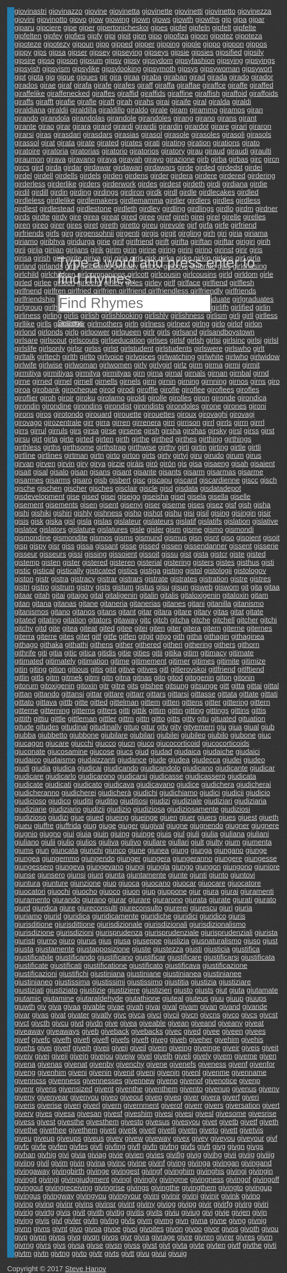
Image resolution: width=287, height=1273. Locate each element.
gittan (23, 694)
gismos (101, 538)
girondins (87, 406)
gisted (256, 554)
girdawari (127, 167)
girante (25, 126)
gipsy (132, 60)
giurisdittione (74, 924)
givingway (58, 1196)
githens (101, 644)
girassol (26, 143)
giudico (59, 801)
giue (77, 817)
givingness (207, 1179)
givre (184, 1237)
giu (221, 727)
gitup (131, 727)
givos (229, 1229)
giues (227, 817)
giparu (24, 27)
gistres (260, 579)
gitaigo (77, 595)
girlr (149, 332)
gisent (108, 505)
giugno (50, 834)
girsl (235, 431)
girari (239, 126)
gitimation (93, 661)
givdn (94, 1023)
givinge (97, 1171)
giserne (174, 505)
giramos (232, 110)
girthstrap (111, 447)
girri (169, 422)
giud (142, 751)
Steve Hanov (85, 1269)
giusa (122, 941)
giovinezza (255, 11)
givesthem (102, 1122)
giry (82, 463)
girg (67, 233)
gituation (252, 719)
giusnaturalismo (216, 941)
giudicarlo (61, 776)
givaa (72, 1006)
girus (253, 455)
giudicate (28, 784)
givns (41, 1229)
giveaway (29, 1031)
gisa (195, 463)
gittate (248, 694)
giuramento (32, 900)
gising (220, 513)
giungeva (70, 867)
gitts (173, 719)
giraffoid (234, 93)
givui (158, 1253)
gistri (21, 587)
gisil (202, 513)
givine (137, 1163)
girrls (224, 422)
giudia (41, 768)
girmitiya (27, 373)
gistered (94, 562)
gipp (102, 44)
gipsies (202, 52)
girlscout (53, 340)
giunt (95, 875)
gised (90, 496)
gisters (203, 562)
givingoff (266, 1179)
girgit (168, 233)
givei (44, 1048)
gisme (192, 529)
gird (37, 167)
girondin (27, 406)
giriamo (26, 241)
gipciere (48, 27)
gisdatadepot (220, 488)
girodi (126, 389)
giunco (115, 850)
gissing (96, 554)
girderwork (119, 184)
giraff (145, 85)
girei (198, 217)
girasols (259, 134)
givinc (116, 1163)
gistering (177, 562)
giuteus (197, 998)
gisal (40, 472)
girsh (151, 431)
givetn (187, 1130)
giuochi (58, 891)
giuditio (106, 801)
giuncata (64, 850)
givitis (135, 1212)
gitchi (268, 620)
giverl (91, 1105)
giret (91, 225)
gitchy (23, 628)
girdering (261, 176)
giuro (67, 941)
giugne (177, 825)
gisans (100, 472)
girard (102, 126)
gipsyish (27, 69)
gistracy (83, 579)
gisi (189, 513)
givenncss (30, 1081)
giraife (181, 102)
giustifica (246, 949)
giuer (187, 817)
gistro (40, 587)
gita (256, 587)
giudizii (94, 809)
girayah (130, 159)
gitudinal (74, 727)
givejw (125, 1056)
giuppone (172, 891)
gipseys (156, 52)
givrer (225, 1237)
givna (198, 1220)
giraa (131, 77)
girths (52, 447)
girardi (123, 126)
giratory (173, 151)
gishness (108, 513)
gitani (196, 603)
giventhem (161, 1089)
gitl (164, 669)
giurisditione (33, 924)
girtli (254, 447)
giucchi (82, 743)
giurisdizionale (119, 924)
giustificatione (105, 965)
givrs (43, 1245)
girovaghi (213, 414)
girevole (172, 225)
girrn (241, 422)
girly (140, 365)
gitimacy (213, 653)
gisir (264, 513)
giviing (24, 1163)
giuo (109, 883)
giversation (242, 1105)
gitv (162, 727)
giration (199, 143)
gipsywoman (220, 69)
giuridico (213, 916)
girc (256, 159)
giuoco (109, 891)
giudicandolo (160, 768)
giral (200, 102)
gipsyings (260, 60)
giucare (57, 743)
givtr (95, 1253)
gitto (158, 719)
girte (67, 439)
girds (22, 217)
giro (273, 381)
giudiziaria (250, 801)
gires (74, 225)
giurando (66, 900)
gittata (227, 694)
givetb (228, 1122)
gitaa (271, 587)
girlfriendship (34, 299)
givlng (109, 1220)
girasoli (233, 134)
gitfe (110, 636)
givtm (23, 1253)
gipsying (230, 60)
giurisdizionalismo (217, 924)
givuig (177, 1253)
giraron (260, 126)
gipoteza (248, 36)
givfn (149, 1146)
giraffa (164, 85)
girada (217, 77)
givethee (53, 1130)
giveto (208, 1130)
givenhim (52, 1072)
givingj (49, 1179)
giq (50, 77)
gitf (96, 636)
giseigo (129, 496)
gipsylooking (121, 69)
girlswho (238, 348)
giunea (158, 850)
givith (95, 1212)
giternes (259, 628)
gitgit (145, 636)
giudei (232, 760)
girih (264, 241)
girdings (105, 192)
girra (103, 422)
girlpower (95, 332)
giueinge (144, 817)
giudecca (206, 760)
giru (196, 455)
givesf (113, 1113)
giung (179, 850)
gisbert (120, 480)
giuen (168, 817)
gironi (257, 406)
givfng (168, 1146)
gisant (122, 472)
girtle (238, 447)
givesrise (262, 1113)
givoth (249, 1229)
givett (229, 1130)
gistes (225, 562)
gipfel (178, 27)
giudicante (231, 768)
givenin (100, 1072)
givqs (110, 1237)
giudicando (121, 768)
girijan (54, 250)
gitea (69, 628)
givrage (163, 1237)
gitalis (169, 595)
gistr (42, 579)
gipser (77, 52)
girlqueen (126, 332)
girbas (238, 159)
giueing (117, 817)
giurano (94, 900)
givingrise (109, 1187)
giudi (21, 768)
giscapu (159, 480)
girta (51, 439)
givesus (157, 1122)
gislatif (186, 521)
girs (75, 431)
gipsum (91, 60)
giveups (69, 1138)
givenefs (182, 1064)
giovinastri (30, 11)
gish (245, 505)
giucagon (28, 743)
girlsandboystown (227, 332)
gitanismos (31, 612)
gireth (109, 225)
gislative (265, 521)
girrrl (257, 422)
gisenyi (131, 505)
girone (211, 406)
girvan (24, 463)
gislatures (112, 529)
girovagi (241, 414)
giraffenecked (68, 93)
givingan (225, 1163)
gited (107, 628)
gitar (145, 612)
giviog (166, 1204)
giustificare (184, 957)
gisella (218, 496)
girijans (77, 250)
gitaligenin (121, 595)
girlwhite (210, 357)
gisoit (271, 538)
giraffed (261, 85)
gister (71, 562)
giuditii (83, 801)
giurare (139, 900)
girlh (51, 307)
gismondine (32, 538)
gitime (119, 661)
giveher (200, 1039)
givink (230, 1196)
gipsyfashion (195, 60)
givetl (147, 1130)
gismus (175, 538)
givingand (256, 1163)
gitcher (247, 620)
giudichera (217, 784)
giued (95, 817)
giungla (158, 867)
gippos (256, 44)
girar (63, 126)
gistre (239, 579)
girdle (188, 192)
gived (192, 1031)
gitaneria (114, 603)
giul (179, 834)
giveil (138, 1048)
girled (23, 283)
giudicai (89, 768)
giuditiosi (134, 801)
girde (185, 167)
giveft (140, 1039)
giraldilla (83, 110)
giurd (22, 908)
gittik (139, 710)
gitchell (223, 620)
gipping (168, 44)
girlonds (50, 332)
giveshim (138, 1113)
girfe (222, 225)
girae (48, 85)
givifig (175, 1155)
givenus (244, 1089)
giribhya (52, 241)
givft (203, 1146)
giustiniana (107, 974)
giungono (237, 867)
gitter (213, 702)
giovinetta (124, 11)
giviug (190, 1212)
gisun (179, 587)
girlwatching (176, 357)
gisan (79, 472)
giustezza (168, 949)
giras (43, 134)
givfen (57, 1146)
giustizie (92, 990)
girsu (22, 439)
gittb (66, 702)
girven (45, 463)
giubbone (84, 735)
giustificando (75, 957)
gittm (126, 719)
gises (196, 505)
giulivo (131, 842)
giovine (96, 11)
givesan (89, 1113)
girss (251, 431)
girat (48, 143)
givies (155, 1155)
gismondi (239, 529)
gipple (191, 44)
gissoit (149, 554)
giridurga (81, 241)
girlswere (208, 348)
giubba (25, 735)
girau (194, 151)
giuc (264, 735)
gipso (45, 60)
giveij (119, 1048)
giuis (164, 834)
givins (84, 1204)
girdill (40, 192)
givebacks (147, 1031)
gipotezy (56, 44)
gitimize (253, 661)
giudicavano (155, 784)
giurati (242, 900)
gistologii (218, 570)
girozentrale (62, 422)
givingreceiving (68, 1187)
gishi (21, 513)
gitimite (228, 661)
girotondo (68, 414)
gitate (254, 612)
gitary (202, 612)
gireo (40, 225)
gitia (55, 653)
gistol (193, 570)
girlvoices (140, 357)
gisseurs (52, 554)
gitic (70, 653)
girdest (170, 184)
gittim (157, 710)
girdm (244, 208)
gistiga (150, 570)
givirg (243, 1204)
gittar (94, 694)
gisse (128, 546)
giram (179, 110)
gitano (60, 612)
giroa (22, 389)
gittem (150, 702)
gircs (21, 167)
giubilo (217, 735)
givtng (60, 1253)
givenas (50, 1064)
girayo (154, 159)
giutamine (58, 998)
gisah (239, 463)
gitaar (23, 595)
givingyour (124, 1196)
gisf (230, 505)
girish (42, 258)
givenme (216, 1072)
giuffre (44, 825)
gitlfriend (222, 669)
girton (131, 455)
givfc (21, 1146)
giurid (52, 916)
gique (66, 77)
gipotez (221, 36)
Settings (70, 323)
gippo (211, 44)
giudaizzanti (97, 760)
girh (209, 233)
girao (46, 126)
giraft (106, 102)
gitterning (55, 710)
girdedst (230, 167)
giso (227, 538)
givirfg (223, 1204)
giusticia (217, 949)
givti (270, 1245)
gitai (58, 595)
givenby (101, 1064)
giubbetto (52, 735)
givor (211, 1229)
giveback (115, 1031)
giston (23, 579)
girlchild (26, 274)
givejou (101, 1056)
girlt (258, 348)
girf (192, 225)
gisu (162, 587)
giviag (97, 1155)
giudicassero (205, 776)
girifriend (139, 241)
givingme (173, 1179)
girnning (213, 381)
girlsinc (234, 340)
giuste (141, 949)
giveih (81, 1048)
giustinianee (222, 974)
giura (211, 891)
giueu (23, 825)
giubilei (168, 735)
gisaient (262, 463)
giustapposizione (103, 949)
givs (59, 1245)
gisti (267, 562)
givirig (23, 1212)
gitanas (65, 603)
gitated (25, 620)
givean (178, 1023)
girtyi (180, 455)
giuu (217, 998)
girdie (258, 184)
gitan (22, 603)
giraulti (260, 151)
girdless (248, 200)
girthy (167, 447)
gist (185, 554)
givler (72, 1220)
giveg (159, 1039)
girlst (110, 348)
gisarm (194, 472)
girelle (231, 217)
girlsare (26, 340)
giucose (102, 751)
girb (203, 159)
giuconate (30, 751)
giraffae (188, 85)
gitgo (163, 636)
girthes (186, 439)
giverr (193, 1105)
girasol (151, 134)
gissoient (123, 554)
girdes (147, 184)
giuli (193, 834)
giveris (24, 1105)
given (268, 1056)
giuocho (84, 891)
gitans (106, 612)
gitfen (127, 636)
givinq (44, 1204)
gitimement (149, 661)
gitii (157, 653)
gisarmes (28, 480)
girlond (25, 332)
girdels (90, 176)
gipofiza (176, 36)
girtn (97, 455)
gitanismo (248, 603)
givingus (27, 1196)
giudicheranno (36, 793)
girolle (157, 398)
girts (149, 455)
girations (226, 143)
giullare (154, 842)
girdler (175, 200)
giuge (107, 825)
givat (58, 1015)
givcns (210, 1015)
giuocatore (244, 883)
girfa (206, 225)
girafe (102, 85)
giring (167, 250)
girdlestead (57, 208)
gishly (83, 513)
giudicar (262, 768)
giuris (236, 916)
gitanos (83, 612)
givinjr (209, 1196)
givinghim (179, 1171)
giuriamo (28, 916)
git (245, 587)
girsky (217, 431)
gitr (104, 686)
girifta (179, 241)
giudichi (145, 793)
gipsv (113, 60)
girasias (126, 134)
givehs (24, 1048)
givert (270, 1105)
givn (181, 1220)
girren (121, 422)
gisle (137, 529)
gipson (67, 60)
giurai (229, 891)
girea (91, 217)
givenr (24, 1089)
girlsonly (52, 348)
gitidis (106, 653)
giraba (152, 77)
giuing (119, 834)
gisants (170, 472)
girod (107, 389)
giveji (59, 1056)
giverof (171, 1105)
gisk (37, 521)
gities (141, 653)
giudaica (187, 751)
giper (87, 27)
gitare (183, 612)
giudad (161, 751)
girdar (72, 167)
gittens (192, 702)
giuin (100, 834)
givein (157, 1048)
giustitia (176, 982)
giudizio (119, 809)
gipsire (24, 60)
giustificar (150, 957)
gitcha (179, 620)
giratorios (144, 151)
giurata (196, 900)
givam (188, 1006)
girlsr (74, 348)
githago (26, 644)
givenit (124, 1072)
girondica (252, 398)
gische (24, 488)
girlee (42, 283)
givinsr (105, 1204)
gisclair (126, 488)
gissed (149, 546)
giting (38, 669)
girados (26, 85)
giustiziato (62, 990)
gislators (52, 529)
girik (97, 250)
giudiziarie (30, 809)
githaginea (247, 636)
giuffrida (68, 825)
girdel (23, 176)
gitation (74, 620)
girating (173, 143)
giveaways (63, 1031)
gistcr (219, 554)
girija (35, 250)
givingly (145, 1179)
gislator (25, 529)
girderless (30, 184)
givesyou (186, 1122)
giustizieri (157, 990)
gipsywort (257, 69)
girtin (199, 447)
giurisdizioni (75, 932)
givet (209, 1122)
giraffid (128, 93)
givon (174, 1229)
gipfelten (28, 36)
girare (220, 126)
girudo (214, 455)
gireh (181, 217)
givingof (238, 1179)
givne (218, 1220)
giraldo (137, 110)
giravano (81, 159)
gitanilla (219, 603)
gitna (122, 677)
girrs (21, 431)
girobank (46, 389)
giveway (158, 1138)
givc (120, 1015)
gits (132, 686)
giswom (227, 587)
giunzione (85, 883)
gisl (69, 521)
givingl (121, 1179)
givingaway (32, 1171)
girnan (217, 373)
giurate (220, 900)
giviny (146, 1204)
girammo (203, 110)
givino (250, 1196)
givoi (130, 1229)
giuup (234, 998)
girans (226, 118)
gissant (106, 546)
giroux (186, 414)
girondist (117, 406)
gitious (78, 669)
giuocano (156, 883)
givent (104, 1089)
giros (43, 414)
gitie (124, 653)
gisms (123, 538)
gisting (173, 570)
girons (24, 414)
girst (267, 431)
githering (198, 644)
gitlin (21, 677)
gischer (75, 488)
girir (241, 250)
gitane (88, 603)
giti (42, 653)
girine (147, 250)
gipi (109, 36)
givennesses (102, 1081)
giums (23, 850)
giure (67, 908)
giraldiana (30, 110)
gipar (256, 19)
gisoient (248, 538)
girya (97, 463)
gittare (114, 694)
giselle (240, 496)
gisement (28, 505)
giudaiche (218, 751)
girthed (162, 439)
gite (54, 628)
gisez (214, 505)
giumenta (257, 842)
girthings (238, 439)
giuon (131, 891)
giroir (65, 398)
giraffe (238, 85)
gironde (223, 398)
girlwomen (115, 365)
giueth (269, 817)
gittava (46, 702)
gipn (139, 36)
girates (131, 143)
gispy (37, 546)
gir (103, 77)
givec (173, 1031)
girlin (263, 307)
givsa (76, 1245)
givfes (78, 1146)
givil (43, 1163)
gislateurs (158, 521)
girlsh (195, 340)
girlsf (177, 340)
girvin (66, 463)
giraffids (153, 93)
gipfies (74, 36)
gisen (88, 505)
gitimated (28, 661)
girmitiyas (58, 373)
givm (144, 1220)
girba (218, 159)
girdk (154, 192)
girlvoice (110, 357)
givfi (96, 1146)
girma (214, 365)
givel (144, 1056)
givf (271, 1138)
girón (168, 463)
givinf (156, 1163)
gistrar (107, 579)
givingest (125, 1171)
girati (151, 143)
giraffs (24, 102)
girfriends (29, 233)
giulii (48, 842)
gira (115, 77)
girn (139, 373)
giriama (256, 233)
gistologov (250, 570)
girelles (254, 217)
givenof (191, 1081)
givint (126, 1204)
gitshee (151, 686)
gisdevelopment (39, 496)
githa (194, 636)
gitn (107, 677)
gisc (139, 480)
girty (164, 455)
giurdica (44, 908)
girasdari (67, 134)
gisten (51, 562)
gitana (42, 603)
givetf (248, 1122)
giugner (237, 825)
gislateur (127, 521)
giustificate (31, 965)
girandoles (154, 118)
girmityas (116, 373)
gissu (169, 554)
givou (269, 1229)
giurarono (168, 900)
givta (179, 1245)
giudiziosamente (193, 809)
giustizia (203, 982)
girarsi (24, 134)
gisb (100, 480)
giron (201, 398)
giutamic (27, 998)
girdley (149, 208)
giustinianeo (33, 982)
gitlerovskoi (188, 669)
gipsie (180, 52)
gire (75, 217)
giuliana (232, 834)
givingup (258, 1187)
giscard (185, 480)
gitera (192, 628)
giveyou (222, 1138)
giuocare (212, 883)
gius (105, 941)
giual (251, 727)
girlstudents (174, 348)
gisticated (101, 570)
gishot (152, 513)
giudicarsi (132, 776)
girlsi (213, 340)
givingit (25, 1179)
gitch (160, 620)
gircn (271, 159)
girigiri (245, 241)
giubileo (193, 735)
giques (87, 77)
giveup (43, 1138)
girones (235, 406)
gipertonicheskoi (123, 27)
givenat (75, 1064)
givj (207, 1212)
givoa (93, 1229)
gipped (122, 44)
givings (138, 1187)
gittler (107, 719)
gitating (49, 620)
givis (63, 1212)
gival (169, 1006)
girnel (63, 381)
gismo (213, 529)
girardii (146, 126)
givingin (261, 1171)
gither (124, 644)
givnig (257, 1220)
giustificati (66, 965)
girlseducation (123, 340)
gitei (141, 628)
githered (148, 644)
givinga (199, 1163)
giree (147, 217)
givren (204, 1237)
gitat (237, 612)
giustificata (258, 957)
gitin (21, 669)
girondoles (182, 406)
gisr (54, 546)
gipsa (57, 52)
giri (222, 233)
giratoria (55, 151)
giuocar (184, 883)
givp (21, 1237)
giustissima (72, 982)
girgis (150, 233)
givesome (230, 1113)
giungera (157, 858)
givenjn (168, 1072)
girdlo (225, 208)
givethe (26, 1130)
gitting (194, 710)
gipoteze (28, 44)
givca (136, 1015)
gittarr (135, 694)
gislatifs (210, 521)
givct (21, 1023)
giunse (24, 875)
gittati (269, 694)
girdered (232, 176)
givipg (187, 1204)
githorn (248, 644)
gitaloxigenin (200, 595)
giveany (230, 1023)
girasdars (97, 134)
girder (159, 176)
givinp (23, 1204)
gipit (124, 36)
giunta (115, 875)
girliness (27, 315)
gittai (254, 686)
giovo (77, 19)
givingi (236, 1171)
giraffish (207, 93)
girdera (182, 176)
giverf (231, 1097)
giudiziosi (235, 809)
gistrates (183, 579)
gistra (59, 579)
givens (46, 1089)
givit (78, 1212)
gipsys (188, 69)
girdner (266, 208)
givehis (252, 1039)
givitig (115, 1212)
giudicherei (78, 793)
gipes (159, 27)
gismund (148, 538)
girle (266, 274)
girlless (266, 315)
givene (156, 1064)
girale (159, 110)
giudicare (28, 776)
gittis (259, 710)
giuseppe (147, 941)
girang (183, 118)
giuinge (143, 834)
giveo (109, 1097)
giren (22, 225)
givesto (132, 1122)
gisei (108, 496)
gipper (145, 44)
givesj (184, 1113)
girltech (48, 357)
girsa (91, 431)
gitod (175, 677)
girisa (23, 258)
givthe (252, 1245)
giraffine (180, 93)
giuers (206, 817)
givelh (163, 1056)
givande (254, 1006)
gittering (235, 702)
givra (141, 1237)
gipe (70, 27)
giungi (134, 867)
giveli (182, 1056)
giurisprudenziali (227, 932)
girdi (213, 184)
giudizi (160, 801)
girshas (194, 431)
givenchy (130, 1064)
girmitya (87, 373)
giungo (182, 867)
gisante (145, 472)
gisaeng (216, 463)
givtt (127, 1253)
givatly (101, 1015)
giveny (24, 1097)
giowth (182, 19)
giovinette (157, 11)
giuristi (24, 941)
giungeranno (192, 858)
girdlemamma (141, 200)
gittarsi (178, 694)
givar (22, 1015)
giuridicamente (115, 916)
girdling (173, 208)
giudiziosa (149, 809)
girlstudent (136, 348)
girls (163, 332)
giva (55, 1006)
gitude (24, 727)
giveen (232, 1031)
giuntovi (242, 875)
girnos (238, 381)
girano (205, 118)
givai (152, 1006)
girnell (83, 381)
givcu (60, 1023)
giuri (226, 908)
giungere (228, 858)
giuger (128, 825)
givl (56, 1220)
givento (191, 1089)
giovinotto (52, 19)
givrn (264, 1237)
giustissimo (145, 982)
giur (195, 891)
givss (132, 1245)
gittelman (124, 702)
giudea (179, 760)
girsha (171, 431)
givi (63, 1155)
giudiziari (218, 801)
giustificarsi (221, 957)
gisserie (266, 546)
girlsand (184, 332)
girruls (57, 431)
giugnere (265, 825)
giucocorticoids (225, 743)
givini (151, 1196)
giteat (88, 628)
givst (149, 1245)
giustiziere (123, 990)
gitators (100, 620)
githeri (172, 644)
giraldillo (112, 110)
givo (75, 1229)
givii (230, 1155)
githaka (51, 644)
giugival (152, 825)
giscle (148, 488)
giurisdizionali (165, 924)
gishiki (41, 513)
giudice (188, 784)
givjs (42, 1220)
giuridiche (155, 916)
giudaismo (59, 760)
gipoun (83, 44)
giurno (47, 941)
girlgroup (28, 307)
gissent (240, 546)
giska (54, 521)
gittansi (72, 694)
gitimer (179, 661)
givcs (249, 1015)
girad (197, 77)
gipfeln (199, 27)
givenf (237, 1064)
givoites (151, 1229)
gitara (163, 612)
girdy (59, 217)
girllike (24, 324)
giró (152, 463)
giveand (203, 1023)
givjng (23, 1220)
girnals (195, 373)
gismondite (70, 538)
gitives (147, 669)
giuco (145, 743)
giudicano (197, 768)
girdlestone (93, 208)
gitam (259, 595)
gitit (110, 669)
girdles (223, 200)
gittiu (40, 719)
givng (237, 1220)
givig (193, 1155)
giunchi (91, 850)
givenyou (84, 1097)
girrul (38, 431)
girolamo (111, 398)
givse (94, 1245)
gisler (155, 529)
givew (134, 1138)
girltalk (24, 357)
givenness (64, 1081)
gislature (81, 529)
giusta (23, 949)
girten (105, 439)
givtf (234, 1245)
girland (25, 266)
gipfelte (244, 27)
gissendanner (205, 546)
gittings (217, 710)
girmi (232, 365)
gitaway (126, 620)
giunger (129, 858)
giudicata (242, 776)
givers (213, 1105)
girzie (116, 463)
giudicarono (96, 776)
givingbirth (68, 1171)
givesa (64, 1113)
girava (56, 159)
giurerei (176, 908)
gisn (195, 538)
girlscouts (83, 340)
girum (235, 455)
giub (267, 727)
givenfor (262, 1064)
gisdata (186, 488)
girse (108, 431)
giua (235, 727)
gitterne (26, 710)
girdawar (97, 167)
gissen (171, 546)
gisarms (58, 480)
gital (96, 595)
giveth (268, 1122)
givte (196, 1245)
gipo (155, 36)
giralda (219, 102)
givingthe (165, 1187)
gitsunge (203, 686)
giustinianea (182, 974)
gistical (43, 570)
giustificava (182, 965)
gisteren (122, 562)
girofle (170, 389)
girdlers (199, 200)
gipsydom (157, 60)
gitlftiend (251, 669)
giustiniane (144, 974)
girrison (189, 422)
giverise (49, 1105)
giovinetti (188, 11)
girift (162, 241)
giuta (236, 990)
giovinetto (220, 11)
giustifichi (74, 974)
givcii (171, 1015)
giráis (135, 463)
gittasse (203, 694)
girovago (28, 422)
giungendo (98, 858)
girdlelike (61, 200)
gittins (240, 710)
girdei (253, 167)
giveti (108, 1130)
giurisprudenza (119, 932)
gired (129, 217)
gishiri (62, 513)
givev (114, 1138)
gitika (172, 653)
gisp (21, 546)
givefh (61, 1039)
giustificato (146, 965)
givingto (230, 1187)
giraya (106, 159)
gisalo (59, 472)
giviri (261, 1204)
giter (174, 628)
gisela (196, 496)
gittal (271, 686)
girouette (128, 414)
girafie (65, 102)
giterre (47, 636)
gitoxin (86, 686)
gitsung (176, 686)
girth (122, 439)
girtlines (49, 455)
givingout (28, 1187)
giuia (83, 834)
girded (205, 167)
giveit (270, 1048)
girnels (130, 381)
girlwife (25, 365)
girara (81, 126)
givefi (81, 1039)
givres (245, 1237)
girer (57, 225)
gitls (37, 677)
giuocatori (30, 891)
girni (149, 381)
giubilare (114, 735)
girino (203, 250)
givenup (217, 1089)
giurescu (203, 908)
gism (173, 529)
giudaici (247, 751)
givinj (190, 1196)
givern (111, 1105)
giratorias (85, 151)
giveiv (23, 1056)
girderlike (61, 184)
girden (113, 176)
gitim (190, 653)
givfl (134, 1146)
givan (208, 1006)
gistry (85, 587)
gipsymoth (159, 69)
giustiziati (29, 990)
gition (57, 669)
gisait (22, 472)
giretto (130, 225)
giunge (256, 850)
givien (134, 1155)
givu (142, 1253)
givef (21, 1039)
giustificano (115, 957)
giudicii (233, 793)
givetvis (251, 1130)
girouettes (159, 414)
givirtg (44, 1212)
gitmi (92, 677)
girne (22, 381)
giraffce (214, 85)
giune (136, 850)
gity (175, 727)
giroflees (220, 389)
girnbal (240, 373)
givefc (41, 1039)
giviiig (265, 1155)
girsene (130, 431)
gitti (124, 710)
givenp (249, 1081)
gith (179, 636)
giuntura (27, 883)
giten (157, 628)
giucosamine (67, 751)
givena (24, 1064)
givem (222, 1056)
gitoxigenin (57, 686)
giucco (105, 743)
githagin (216, 636)
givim (59, 1163)
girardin (170, 126)
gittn (142, 719)
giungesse (260, 858)
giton (223, 677)
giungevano (104, 867)
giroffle (147, 389)
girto (113, 455)
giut (221, 990)
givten (215, 1245)
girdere (206, 176)
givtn (40, 1253)
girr (88, 422)
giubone (243, 735)
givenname (249, 1072)
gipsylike (86, 69)
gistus (144, 587)
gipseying (127, 52)
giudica (64, 768)
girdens (136, 176)
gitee (124, 628)
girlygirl (160, 365)
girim (113, 250)
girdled (248, 192)
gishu (173, 513)
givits (154, 1212)
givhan (24, 1155)
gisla (84, 521)
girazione (180, 159)
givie (115, 1155)
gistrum (63, 587)
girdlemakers (97, 200)
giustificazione (225, 965)
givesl (204, 1113)
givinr (64, 1204)
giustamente (55, 949)
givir (205, 1204)
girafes (124, 85)
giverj (72, 1105)
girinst (223, 250)
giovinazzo (66, 11)
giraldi (241, 102)
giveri (250, 1097)
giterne (234, 628)
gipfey (52, 36)
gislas (103, 521)
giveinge (206, 1048)
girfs (52, 233)
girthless (27, 447)
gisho (133, 513)
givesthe (70, 1122)
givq (74, 1237)
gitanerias (145, 603)
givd (77, 1023)
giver (190, 1097)
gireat (110, 217)
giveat (254, 1023)
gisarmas (221, 472)
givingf (152, 1171)
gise (73, 496)
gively (202, 1056)
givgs (255, 1146)
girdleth (125, 208)
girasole (176, 134)
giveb (90, 1031)
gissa (84, 546)
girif (118, 241)
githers (224, 644)
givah (134, 1006)
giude (157, 760)
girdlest (25, 208)
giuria (243, 908)
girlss (93, 348)
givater (78, 1015)
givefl (100, 1039)
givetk (127, 1130)
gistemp (26, 562)
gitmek (71, 677)
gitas (220, 612)
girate (86, 143)
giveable (152, 1023)
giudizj (58, 817)
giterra (24, 636)
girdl (170, 192)
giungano (228, 850)
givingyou (91, 1196)
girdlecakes (217, 192)
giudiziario (65, 809)
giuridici (185, 916)
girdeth (194, 184)
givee (211, 1031)
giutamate (262, 990)
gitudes (47, 727)
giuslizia (176, 941)
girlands (50, 266)
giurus (86, 941)
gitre (118, 686)
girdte (41, 217)
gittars (156, 694)
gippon (233, 44)
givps (57, 1237)
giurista (265, 932)
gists (103, 587)
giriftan (201, 241)
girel (213, 217)
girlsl (271, 340)
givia (78, 1155)
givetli (167, 1130)
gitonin (244, 677)
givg (219, 1146)
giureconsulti (97, 908)
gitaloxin (236, 595)
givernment (141, 1105)
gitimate (241, 653)
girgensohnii (94, 233)
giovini (24, 19)
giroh (48, 398)
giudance (132, 760)
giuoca (128, 883)
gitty (188, 719)
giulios (86, 842)
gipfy (94, 36)
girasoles (205, 134)
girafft (45, 102)
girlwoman (80, 365)
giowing (117, 19)
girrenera (146, 422)
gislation (237, 521)
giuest (247, 817)
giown (140, 19)
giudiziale (187, 801)
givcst (268, 1015)
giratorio (114, 151)
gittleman (82, 719)
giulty (214, 842)
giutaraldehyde (99, 998)
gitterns (83, 710)
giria (235, 233)
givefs (120, 1039)
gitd (41, 628)
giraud (215, 151)
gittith (23, 719)
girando (26, 118)
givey (200, 1138)
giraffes (103, 93)
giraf (65, 85)
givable (93, 1006)
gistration (213, 579)
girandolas (88, 118)
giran (255, 110)
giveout (131, 1097)
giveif (62, 1048)
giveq (172, 1097)
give (111, 1023)
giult (197, 842)
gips (40, 52)
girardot (197, 126)
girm (196, 365)
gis (182, 463)
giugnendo (206, 825)
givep (153, 1097)
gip (226, 19)
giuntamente (146, 875)
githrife (25, 653)
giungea (27, 858)
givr (126, 1237)
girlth (69, 357)
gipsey (99, 52)
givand (229, 1006)
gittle (58, 719)
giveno (167, 1081)
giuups (256, 998)
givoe (112, 1229)
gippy (23, 52)
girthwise (142, 447)
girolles (180, 398)
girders (89, 184)
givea (128, 1023)
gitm (52, 677)
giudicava (119, 784)
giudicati (58, 784)
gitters (106, 710)
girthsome (78, 447)
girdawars (159, 167)
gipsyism (56, 69)
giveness (212, 1064)
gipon (199, 36)
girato (251, 143)
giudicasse (166, 776)
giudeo (254, 760)
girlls (44, 324)
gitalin (148, 595)
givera (210, 1097)
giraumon (29, 159)
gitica (87, 653)
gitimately (61, 661)
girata (66, 143)
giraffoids (263, 93)
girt (37, 439)
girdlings (200, 208)
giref (164, 217)
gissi (75, 554)
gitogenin (199, 677)
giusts (204, 990)
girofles (247, 389)
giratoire (27, 151)
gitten (171, 702)
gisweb (201, 587)
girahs (144, 102)
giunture (55, 883)
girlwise (51, 365)
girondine (56, 406)
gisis (21, 521)
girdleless (29, 200)
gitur (148, 727)
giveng (24, 1072)
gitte (81, 702)
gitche (200, 620)
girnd (261, 373)
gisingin (243, 513)
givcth (40, 1023)
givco (230, 1015)
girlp (71, 332)
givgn (236, 1146)
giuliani (258, 834)
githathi (76, 644)
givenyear (52, 1097)
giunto (219, 875)
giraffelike (29, 93)
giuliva (109, 842)
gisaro (82, 480)
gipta (35, 77)
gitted (98, 702)
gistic (22, 570)
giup (149, 891)
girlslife (25, 348)
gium (232, 842)
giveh (178, 1039)
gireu (150, 225)
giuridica (76, 916)
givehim (226, 1039)
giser (152, 505)
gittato (24, 702)
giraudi (237, 151)
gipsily (254, 52)
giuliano (26, 842)
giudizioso (30, 817)
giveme (245, 1056)
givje (222, 1212)
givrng (24, 1245)
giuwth (24, 1006)
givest (46, 1122)
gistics (128, 570)
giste (236, 554)
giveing (180, 1048)
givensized (75, 1089)
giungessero (33, 867)
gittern (260, 702)
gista (200, 554)
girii (19, 250)
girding (80, 192)
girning (188, 381)
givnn (23, 1229)
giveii (101, 1048)
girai (162, 102)
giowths (207, 19)
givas (40, 1015)
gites (66, 636)
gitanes (174, 603)
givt (164, 1245)
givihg (212, 1155)
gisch (268, 480)
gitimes (203, 661)
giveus (93, 1138)
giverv (23, 1113)
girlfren (55, 291)
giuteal (172, 998)
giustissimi (108, 982)
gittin (175, 710)
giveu (23, 1138)
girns (258, 381)
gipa (240, 19)
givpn (38, 1237)
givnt (59, 1229)
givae (115, 1006)
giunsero (51, 875)
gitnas (142, 677)
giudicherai (253, 784)
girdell (43, 176)
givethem (82, 1130)
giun (42, 850)
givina (95, 1163)
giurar (117, 900)
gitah (42, 595)
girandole (121, 118)
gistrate (156, 579)
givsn (113, 1245)
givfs (188, 1146)
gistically (70, 570)
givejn (79, 1056)
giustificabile (33, 957)
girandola (55, 118)
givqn (91, 1237)
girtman (76, 455)
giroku (85, 398)
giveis (250, 1048)
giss (68, 546)
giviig (246, 1155)
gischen (49, 488)
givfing (115, 1146)
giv (41, 1006)
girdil (21, 192)
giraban (175, 77)
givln (90, 1220)
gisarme (250, 472)
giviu (171, 1212)
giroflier (26, 398)
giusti (193, 949)
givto (79, 1253)
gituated (223, 719)
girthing (211, 439)
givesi (163, 1113)
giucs (124, 751)
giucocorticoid (178, 743)
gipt (20, 77)
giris (256, 250)
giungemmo (61, 858)
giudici (210, 793)
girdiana (235, 184)
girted (85, 439)
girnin (167, 381)
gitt (224, 686)
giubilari (142, 735)
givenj (145, 1072)
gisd (166, 488)
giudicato (87, 784)
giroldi (136, 398)
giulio (65, 842)
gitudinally (105, 727)
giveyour (250, 1138)
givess (24, 1122)
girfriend (244, 225)
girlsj (254, 340)
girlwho (236, 357)
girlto (87, 357)
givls (128, 1220)
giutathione (142, 998)
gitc (145, 620)
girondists (149, 406)
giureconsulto (141, 908)
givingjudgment (85, 1179)
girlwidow (264, 357)
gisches (101, 488)
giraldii (57, 110)
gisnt (211, 538)
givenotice (221, 1081)
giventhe (129, 1089)
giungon (208, 867)
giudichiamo (178, 793)
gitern (212, 628)
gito (159, 677)
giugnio (26, 834)
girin (130, 250)
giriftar (224, 241)
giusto (183, 990)
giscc (250, 480)
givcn (189, 1015)
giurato (265, 900)
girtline (24, 455)
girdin (59, 192)
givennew (139, 1081)
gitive (126, 669)
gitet (83, 636)
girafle (86, 102)
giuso (251, 941)
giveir (230, 1048)
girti (183, 447)
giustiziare (235, 982)
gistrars (131, 579)
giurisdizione (34, 932)
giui (68, 834)
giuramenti (257, 891)
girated (108, 143)
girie (103, 241)
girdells (66, 176)
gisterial (149, 562)
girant (248, 118)
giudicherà (114, 793)
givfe (38, 1146)
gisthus (247, 562)
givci (154, 1015)
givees (255, 1031)
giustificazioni (35, 974)
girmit (251, 365)
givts (111, 1253)
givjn (259, 1212)
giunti (198, 875)
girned (42, 381)
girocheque (79, 389)
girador (262, 77)
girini (185, 250)
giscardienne (219, 480)
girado (239, 77)
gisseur (25, 554)
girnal (173, 373)
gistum (122, 587)
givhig (47, 1155)
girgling (189, 233)
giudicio (258, 793)
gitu (203, 719)
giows (161, 19)
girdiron (132, 192)
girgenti (128, 233)
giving (176, 1163)
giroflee (193, 389)
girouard (98, 414)
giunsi (76, 875)
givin (77, 1163)
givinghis (210, 1171)
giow (96, 19)
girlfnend (28, 291)
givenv (269, 1089)
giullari (178, 842)
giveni (77, 1072)
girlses (157, 340)
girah (124, 102)
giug (90, 825)
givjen (240, 1212)
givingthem (199, 1187)
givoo (193, 1229)
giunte (178, 875)
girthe (140, 439)
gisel (178, 496)
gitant (127, 612)
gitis (96, 669)
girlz (180, 365)
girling (52, 315)
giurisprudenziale (172, 932)
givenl (191, 1072)
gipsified (229, 52)
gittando (46, 694)
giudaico (27, 760)
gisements (62, 505)
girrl (208, 422)
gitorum (26, 686)
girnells (106, 381)
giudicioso (30, 801)
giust (270, 941)
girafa (83, 85)
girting (218, 447)
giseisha (155, 496)
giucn (126, 743)
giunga (201, 850)
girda (53, 167)
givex (181, 1138)
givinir (170, 1196)
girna (155, 373)
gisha (262, 505)
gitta (238, 686)
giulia (209, 834)
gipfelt (221, 27)
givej (42, 1056)
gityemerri (199, 727)
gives (43, 1113)
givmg (163, 1220)
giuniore (267, 867)
